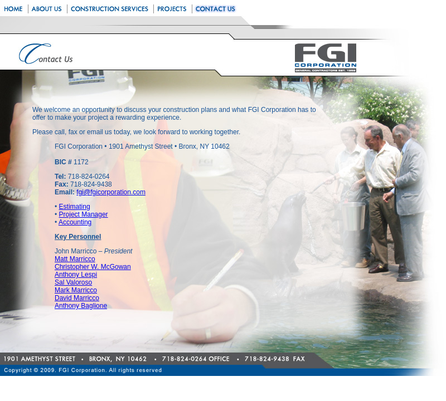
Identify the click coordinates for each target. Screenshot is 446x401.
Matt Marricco (75, 259)
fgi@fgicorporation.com (111, 192)
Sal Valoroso (73, 282)
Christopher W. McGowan (93, 267)
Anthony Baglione (81, 306)
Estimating (74, 207)
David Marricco (77, 298)
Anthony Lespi (76, 274)
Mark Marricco (76, 290)
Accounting (75, 222)
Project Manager (83, 214)
